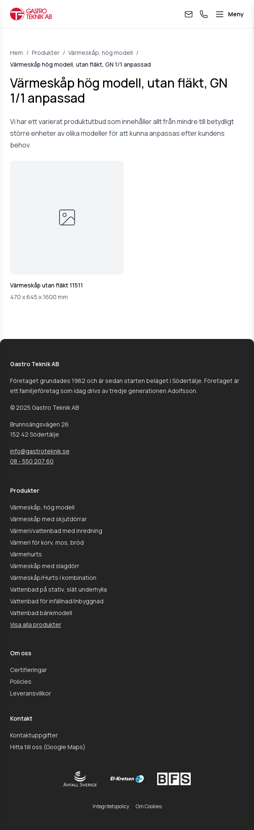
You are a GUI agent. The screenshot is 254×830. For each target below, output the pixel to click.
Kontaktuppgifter (34, 735)
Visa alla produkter (35, 624)
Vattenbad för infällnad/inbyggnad (57, 601)
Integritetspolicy (111, 806)
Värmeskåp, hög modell (100, 53)
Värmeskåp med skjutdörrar (48, 519)
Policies (20, 681)
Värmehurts (26, 554)
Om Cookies (149, 806)
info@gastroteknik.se (40, 451)
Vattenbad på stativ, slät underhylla (58, 589)
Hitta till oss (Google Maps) (48, 747)
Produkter (46, 53)
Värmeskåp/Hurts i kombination (53, 578)
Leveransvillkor (30, 693)
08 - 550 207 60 (32, 461)
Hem (16, 53)
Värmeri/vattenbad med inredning (56, 531)
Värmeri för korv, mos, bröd (47, 542)
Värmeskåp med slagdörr (44, 566)
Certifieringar (28, 670)
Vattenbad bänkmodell (41, 613)
